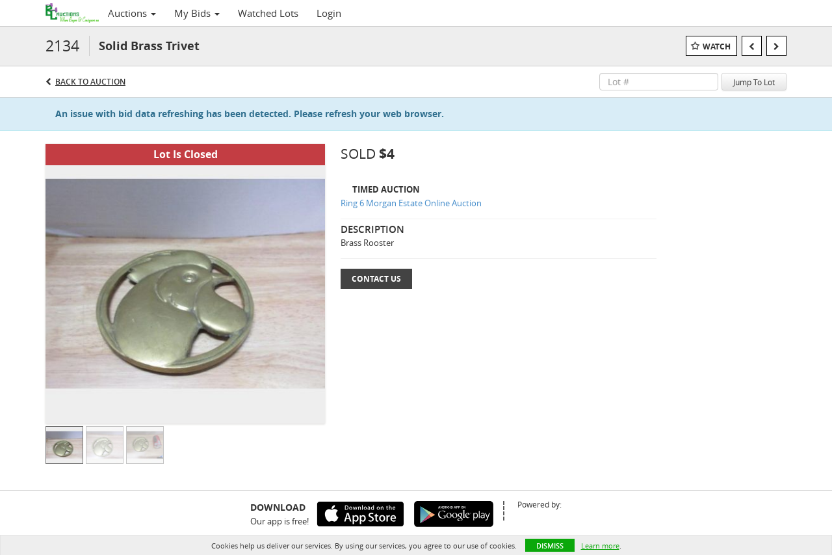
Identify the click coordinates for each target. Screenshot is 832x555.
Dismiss (550, 545)
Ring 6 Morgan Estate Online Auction (411, 203)
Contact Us (376, 278)
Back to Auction (90, 81)
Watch (717, 46)
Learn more (600, 545)
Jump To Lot (754, 82)
